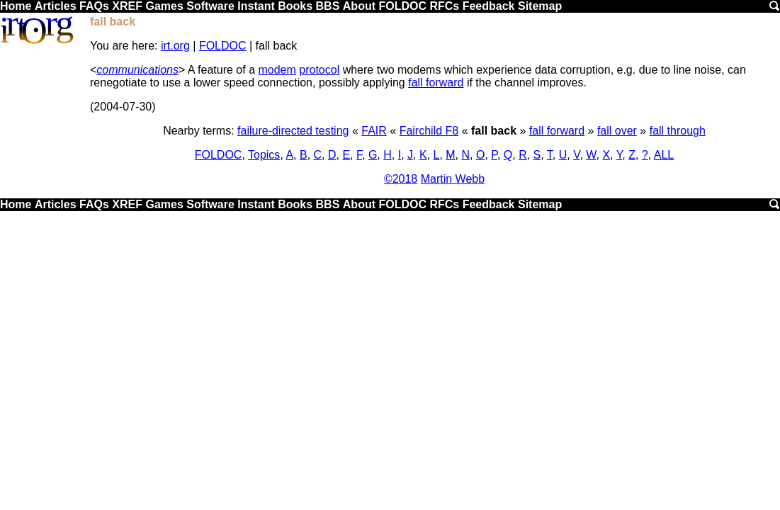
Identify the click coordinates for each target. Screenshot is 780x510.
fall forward (435, 82)
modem (276, 70)
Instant (255, 6)
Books (295, 6)
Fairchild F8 (429, 131)
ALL (664, 155)
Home (15, 6)
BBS (328, 6)
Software (210, 6)
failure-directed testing (293, 131)
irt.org (175, 46)
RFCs (444, 6)
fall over (617, 131)
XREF (127, 6)
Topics (264, 155)
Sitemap (540, 6)
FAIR (374, 131)
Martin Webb (453, 179)
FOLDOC (402, 6)
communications (137, 70)
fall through (678, 131)
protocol (319, 70)
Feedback (489, 6)
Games (164, 6)
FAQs (94, 6)
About (359, 6)
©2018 (400, 179)
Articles (56, 6)
